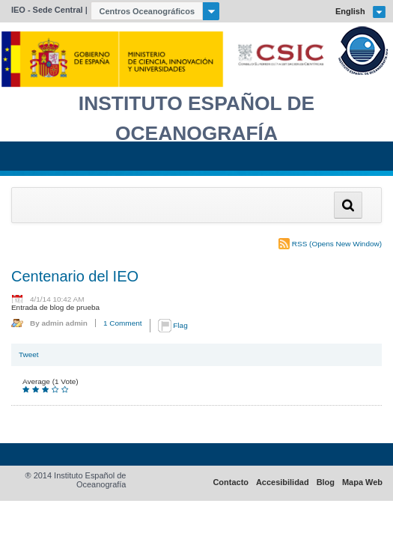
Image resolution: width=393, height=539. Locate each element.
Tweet (29, 355)
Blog (326, 482)
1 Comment (122, 323)
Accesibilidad (282, 482)
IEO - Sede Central (47, 9)
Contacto (231, 482)
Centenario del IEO (74, 276)
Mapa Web (362, 482)
